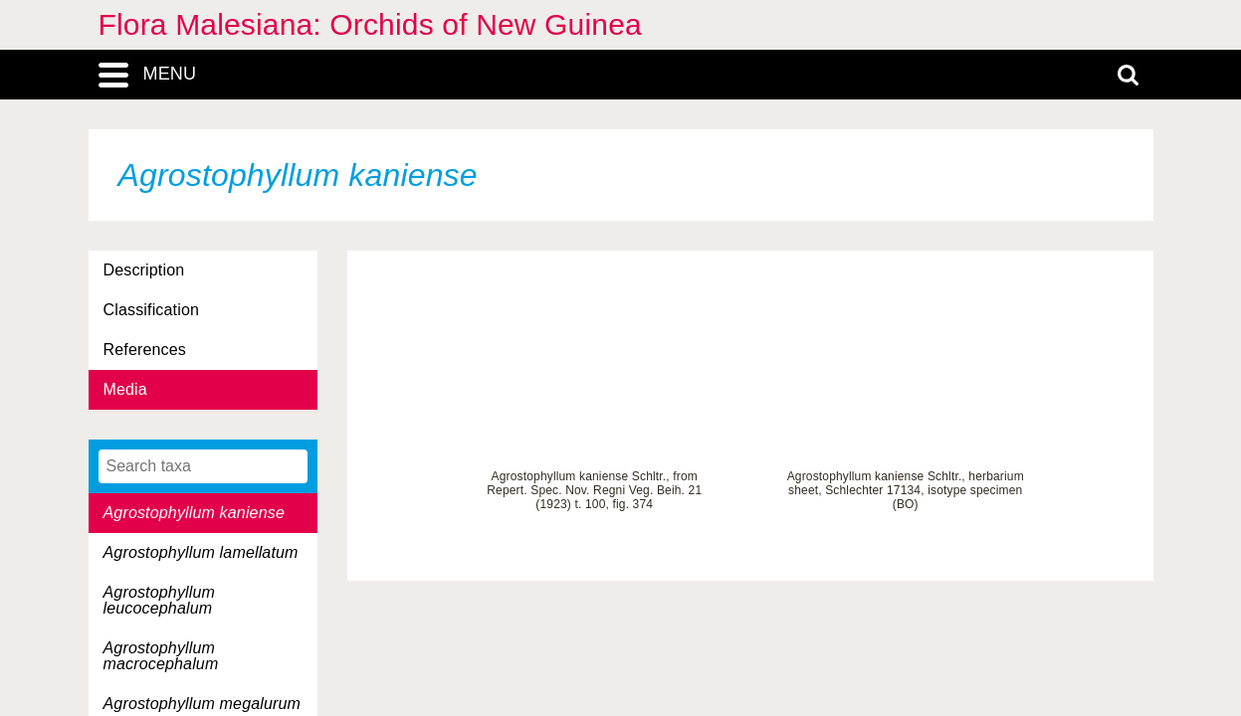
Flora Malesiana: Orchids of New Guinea (370, 24)
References (144, 349)
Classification (151, 309)
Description (144, 270)
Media (125, 389)
